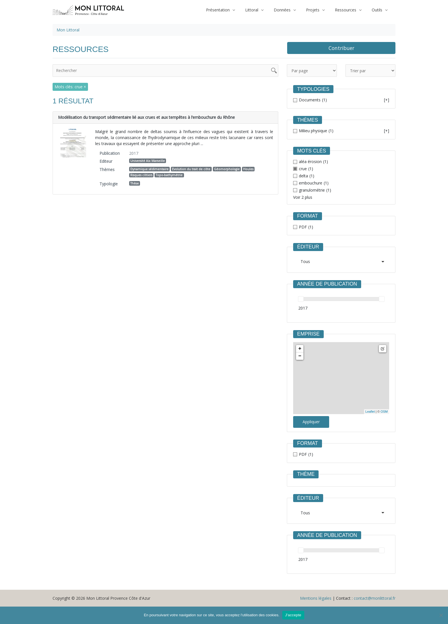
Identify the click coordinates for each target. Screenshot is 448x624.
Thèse (134, 183)
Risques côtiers (141, 175)
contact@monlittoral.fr (374, 598)
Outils (378, 10)
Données (290, 10)
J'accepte (293, 615)
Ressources (349, 10)
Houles (248, 169)
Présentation (230, 10)
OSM (384, 411)
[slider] (301, 299)
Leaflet (370, 411)
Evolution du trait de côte (191, 169)
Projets (318, 10)
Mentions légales (315, 598)
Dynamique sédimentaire (149, 169)
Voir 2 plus (302, 197)
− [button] (299, 356)
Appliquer (311, 421)
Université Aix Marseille (147, 161)
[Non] (441, 615)
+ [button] (299, 348)
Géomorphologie (227, 169)
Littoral (262, 10)
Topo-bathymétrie (169, 175)
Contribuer (341, 48)
